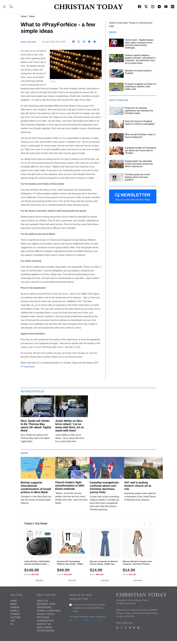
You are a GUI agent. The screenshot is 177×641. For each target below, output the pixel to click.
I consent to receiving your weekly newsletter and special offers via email (89, 608)
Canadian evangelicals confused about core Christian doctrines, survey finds (104, 487)
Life (12, 621)
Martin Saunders (28, 42)
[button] (4, 7)
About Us (42, 601)
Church (15, 614)
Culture (15, 617)
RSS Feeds (43, 617)
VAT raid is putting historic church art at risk (137, 485)
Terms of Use (79, 620)
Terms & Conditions (49, 611)
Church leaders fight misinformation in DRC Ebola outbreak (70, 485)
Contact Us (44, 624)
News (32, 16)
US (11, 624)
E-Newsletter (45, 621)
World (14, 611)
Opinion (14, 607)
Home (23, 16)
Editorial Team (46, 604)
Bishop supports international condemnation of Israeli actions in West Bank (36, 487)
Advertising (44, 607)
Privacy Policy (46, 614)
